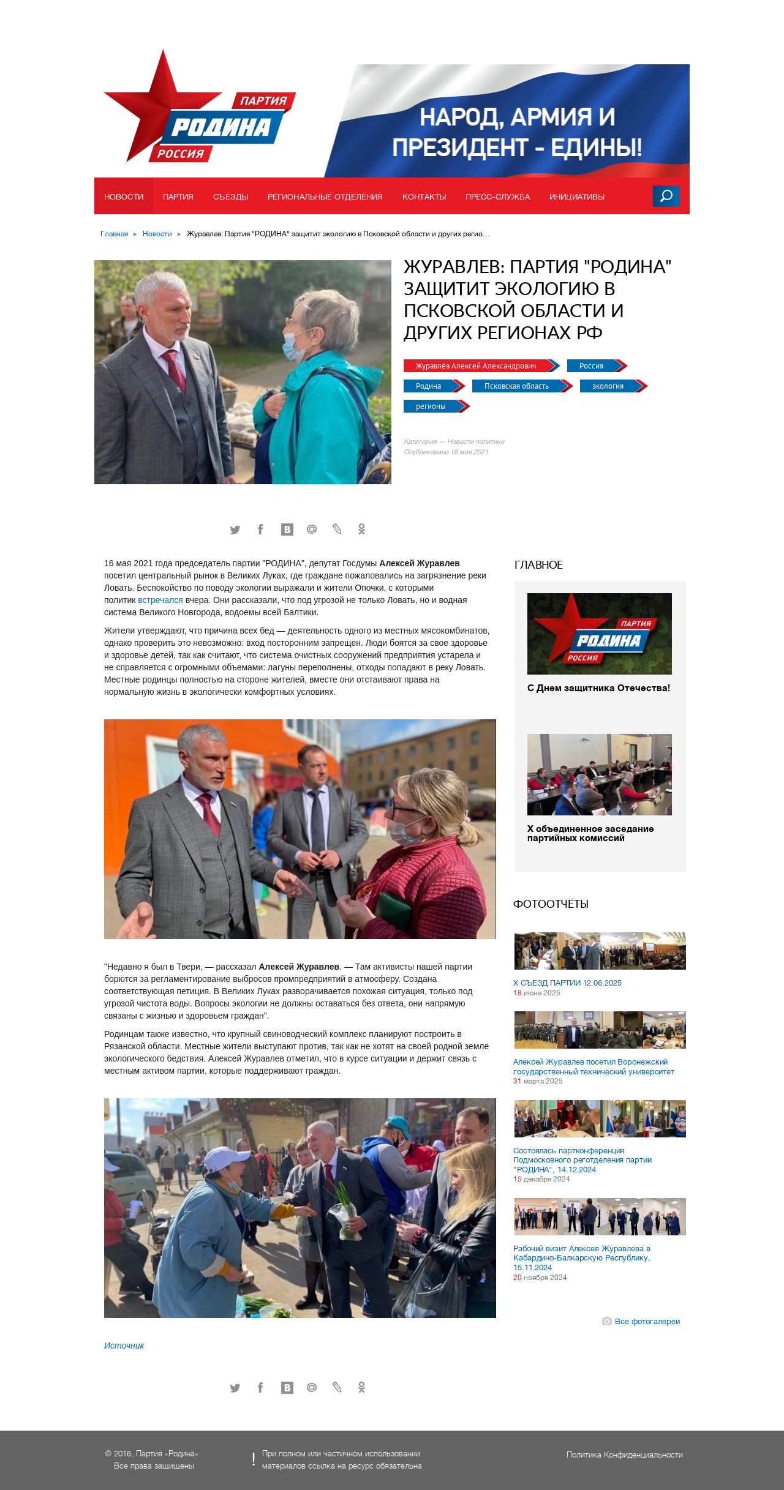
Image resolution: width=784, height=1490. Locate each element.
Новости (123, 196)
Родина (429, 386)
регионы (432, 406)
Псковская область (517, 386)
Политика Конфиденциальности (625, 1454)
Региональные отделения (325, 196)
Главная (114, 234)
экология (608, 386)
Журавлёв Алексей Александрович (477, 366)
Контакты (424, 196)
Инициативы (577, 196)
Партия (178, 196)
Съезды (230, 196)
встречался (162, 600)
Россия (592, 366)
